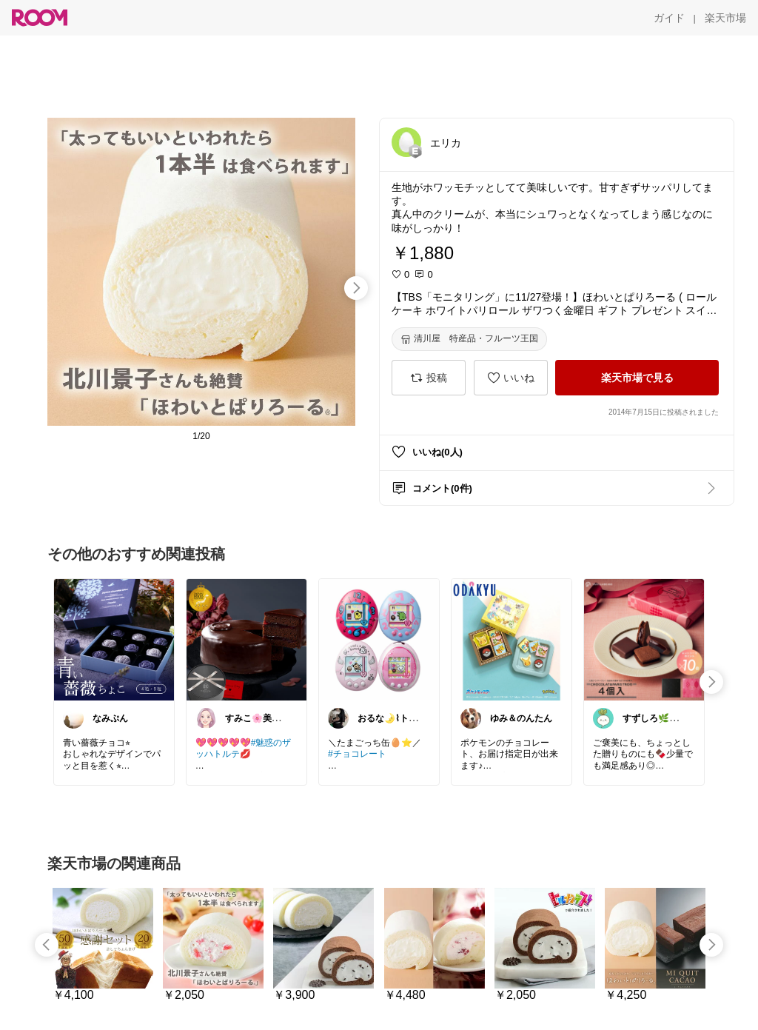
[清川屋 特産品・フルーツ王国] (469, 339)
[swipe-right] (356, 288)
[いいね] (511, 377)
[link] (114, 639)
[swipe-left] (46, 945)
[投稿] (429, 377)
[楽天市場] (725, 17)
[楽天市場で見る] (637, 377)
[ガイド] (669, 17)
